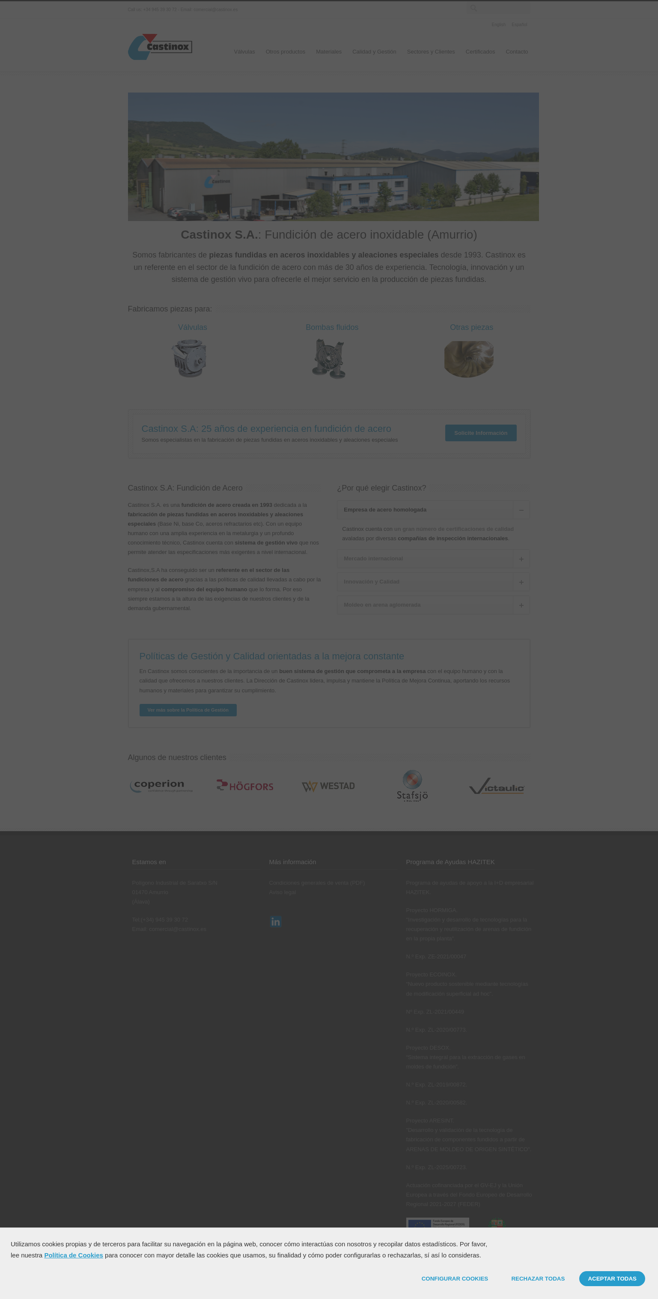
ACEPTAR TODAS (612, 1278)
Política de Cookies (73, 1255)
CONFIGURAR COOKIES (455, 1278)
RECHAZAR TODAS (538, 1278)
